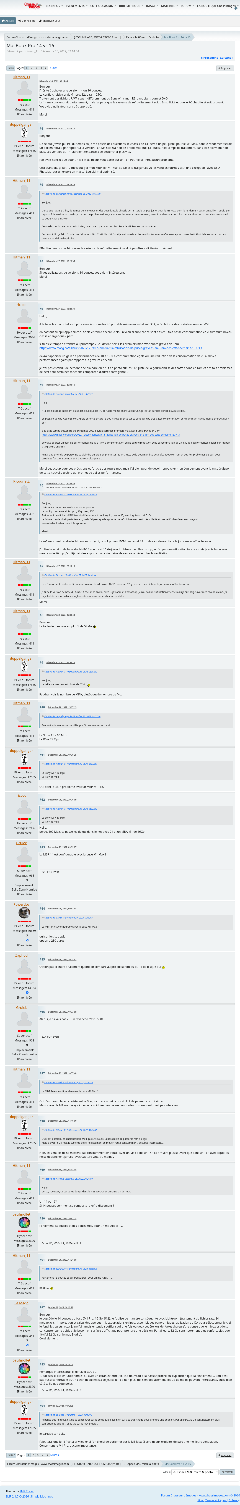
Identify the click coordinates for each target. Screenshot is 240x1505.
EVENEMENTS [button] (75, 6)
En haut (11, 1455)
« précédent (209, 58)
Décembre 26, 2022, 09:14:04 (53, 81)
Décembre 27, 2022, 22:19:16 (61, 566)
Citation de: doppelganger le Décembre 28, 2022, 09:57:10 (72, 716)
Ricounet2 (21, 481)
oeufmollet (21, 1214)
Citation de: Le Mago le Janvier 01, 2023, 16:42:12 (68, 1414)
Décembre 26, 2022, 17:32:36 (61, 184)
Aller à (166, 1471)
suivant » (226, 58)
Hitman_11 (21, 76)
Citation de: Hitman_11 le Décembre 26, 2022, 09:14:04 (70, 494)
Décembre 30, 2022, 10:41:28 (62, 1218)
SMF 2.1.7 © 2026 (17, 1496)
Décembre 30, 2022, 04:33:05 (62, 1169)
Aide (200, 1500)
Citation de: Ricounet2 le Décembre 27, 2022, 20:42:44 (70, 575)
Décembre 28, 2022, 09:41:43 (61, 615)
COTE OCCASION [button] (102, 6)
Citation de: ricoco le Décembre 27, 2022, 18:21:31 (68, 394)
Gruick (21, 843)
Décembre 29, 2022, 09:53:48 (62, 908)
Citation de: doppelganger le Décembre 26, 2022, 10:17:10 (72, 193)
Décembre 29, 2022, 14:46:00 (62, 1120)
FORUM (186, 6)
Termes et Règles (215, 1500)
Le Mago (21, 1303)
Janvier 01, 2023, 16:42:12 (60, 1307)
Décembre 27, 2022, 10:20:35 (61, 261)
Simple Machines (41, 1496)
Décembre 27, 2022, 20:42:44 (61, 483)
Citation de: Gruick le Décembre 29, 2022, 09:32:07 (68, 917)
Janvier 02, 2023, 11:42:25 (60, 1405)
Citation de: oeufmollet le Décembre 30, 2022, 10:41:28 (70, 1268)
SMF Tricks (26, 1491)
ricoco (22, 304)
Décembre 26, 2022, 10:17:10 (61, 128)
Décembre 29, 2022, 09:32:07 (62, 847)
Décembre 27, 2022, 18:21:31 (61, 308)
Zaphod (21, 955)
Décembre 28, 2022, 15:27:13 (62, 707)
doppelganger (21, 124)
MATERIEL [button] (168, 6)
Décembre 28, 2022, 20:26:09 (62, 799)
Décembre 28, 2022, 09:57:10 (61, 662)
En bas (10, 68)
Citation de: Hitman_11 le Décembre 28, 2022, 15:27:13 (70, 763)
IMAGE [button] (151, 6)
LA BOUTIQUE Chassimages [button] (216, 6)
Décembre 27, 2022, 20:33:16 (61, 384)
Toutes (52, 68)
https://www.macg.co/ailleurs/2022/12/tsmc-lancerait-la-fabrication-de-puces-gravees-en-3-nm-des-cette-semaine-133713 (120, 348)
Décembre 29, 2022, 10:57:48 (62, 1073)
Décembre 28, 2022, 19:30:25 (62, 754)
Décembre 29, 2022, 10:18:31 (62, 959)
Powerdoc (21, 904)
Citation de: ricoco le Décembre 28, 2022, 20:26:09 (68, 1178)
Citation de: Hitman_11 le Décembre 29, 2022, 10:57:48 (70, 1130)
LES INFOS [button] (53, 6)
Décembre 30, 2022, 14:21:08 (62, 1259)
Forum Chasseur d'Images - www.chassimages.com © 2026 (200, 1495)
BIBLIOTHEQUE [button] (130, 6)
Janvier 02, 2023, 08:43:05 (60, 1364)
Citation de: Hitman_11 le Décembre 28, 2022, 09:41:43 (70, 671)
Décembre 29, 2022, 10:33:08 (62, 1012)
